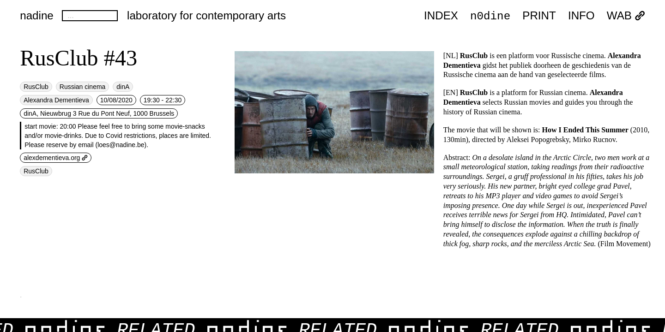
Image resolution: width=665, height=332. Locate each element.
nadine (37, 15)
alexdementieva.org (56, 157)
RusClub (36, 86)
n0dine (490, 15)
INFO (581, 16)
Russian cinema (83, 86)
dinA (122, 86)
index (441, 16)
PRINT (539, 16)
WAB (626, 16)
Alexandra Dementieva (56, 100)
